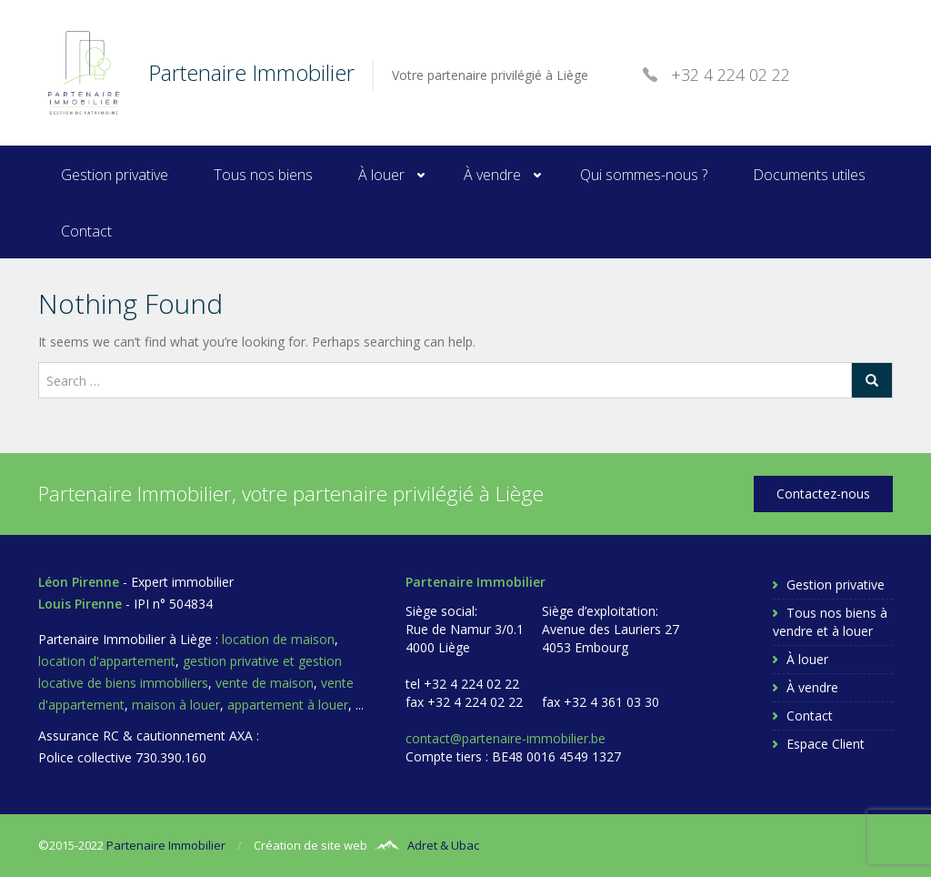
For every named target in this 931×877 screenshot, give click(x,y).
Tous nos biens (263, 175)
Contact (86, 231)
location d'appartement (106, 661)
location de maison (278, 639)
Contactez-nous (823, 493)
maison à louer (176, 704)
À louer (381, 175)
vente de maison (264, 682)
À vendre (492, 175)
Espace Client (825, 743)
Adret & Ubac (443, 845)
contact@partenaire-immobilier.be (505, 738)
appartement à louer (287, 704)
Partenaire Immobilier (165, 845)
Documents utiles (809, 175)
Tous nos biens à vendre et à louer (830, 622)
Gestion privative (114, 175)
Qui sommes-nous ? (643, 175)
